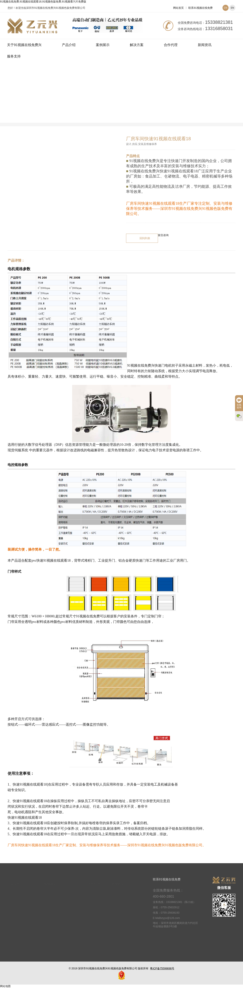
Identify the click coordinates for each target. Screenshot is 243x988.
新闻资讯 (204, 45)
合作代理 (171, 45)
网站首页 (178, 7)
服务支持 (14, 56)
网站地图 (5, 986)
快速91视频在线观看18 (144, 97)
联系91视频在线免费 (200, 7)
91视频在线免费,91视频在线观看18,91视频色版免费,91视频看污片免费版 (43, 1)
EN (232, 7)
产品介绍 (69, 45)
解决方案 (137, 45)
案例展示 (103, 45)
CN (225, 7)
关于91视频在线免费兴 (24, 45)
